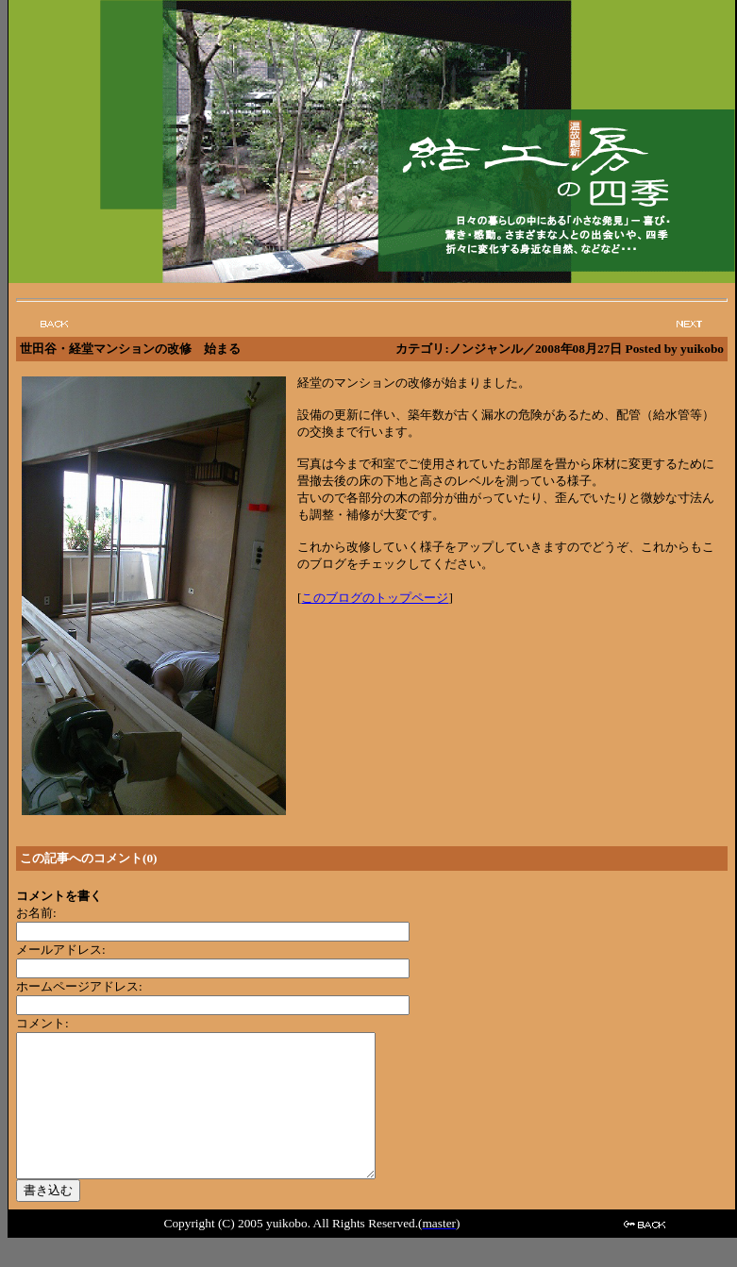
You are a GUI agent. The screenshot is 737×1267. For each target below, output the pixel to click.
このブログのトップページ (374, 598)
